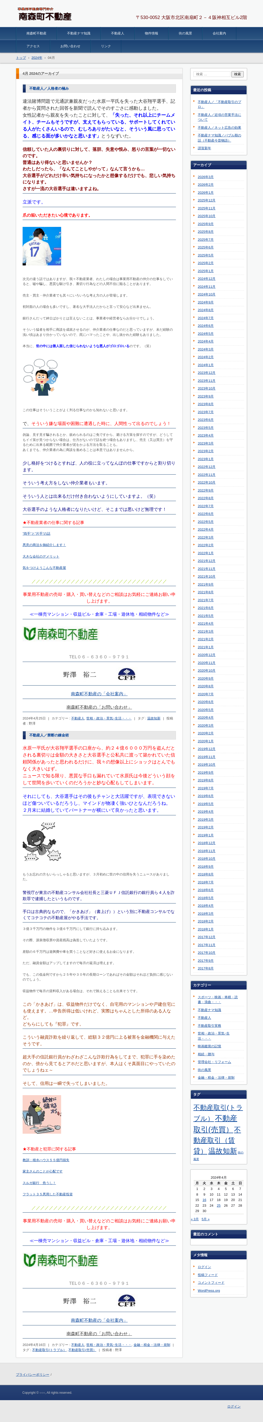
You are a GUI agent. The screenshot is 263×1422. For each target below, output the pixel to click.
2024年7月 (206, 318)
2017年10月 (206, 953)
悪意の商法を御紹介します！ (44, 545)
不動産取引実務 (209, 1026)
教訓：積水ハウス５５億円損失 (46, 1160)
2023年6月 (206, 420)
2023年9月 (206, 396)
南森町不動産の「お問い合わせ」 (99, 707)
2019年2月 (206, 827)
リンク (106, 46)
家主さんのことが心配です (43, 1171)
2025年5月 (206, 255)
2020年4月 (206, 717)
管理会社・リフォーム (214, 1062)
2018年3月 (206, 914)
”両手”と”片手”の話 (36, 533)
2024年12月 (206, 279)
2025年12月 (206, 200)
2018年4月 (206, 906)
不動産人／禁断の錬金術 (49, 735)
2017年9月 (206, 961)
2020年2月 (206, 733)
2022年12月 (206, 467)
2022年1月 (206, 553)
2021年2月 (206, 639)
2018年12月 (206, 843)
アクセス (33, 46)
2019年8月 (206, 780)
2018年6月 (206, 890)
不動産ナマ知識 (78, 33)
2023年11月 (206, 381)
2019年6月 (206, 796)
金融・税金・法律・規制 (152, 1345)
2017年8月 (206, 968)
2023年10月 (206, 388)
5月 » (206, 1219)
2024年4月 (206, 341)
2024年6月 (206, 326)
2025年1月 (206, 271)
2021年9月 (206, 584)
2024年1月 (206, 365)
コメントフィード (211, 1283)
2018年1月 (206, 929)
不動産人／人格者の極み (49, 88)
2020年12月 (206, 655)
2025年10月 (206, 216)
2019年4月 (206, 812)
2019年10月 (206, 765)
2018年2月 (206, 921)
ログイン (204, 1267)
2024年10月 (206, 294)
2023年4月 (206, 435)
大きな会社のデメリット (41, 556)
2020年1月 (206, 741)
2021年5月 (206, 616)
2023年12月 (206, 373)
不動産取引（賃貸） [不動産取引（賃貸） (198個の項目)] (217, 1140)
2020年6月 (206, 702)
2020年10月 (206, 670)
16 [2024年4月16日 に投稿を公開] (204, 1200)
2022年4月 (206, 529)
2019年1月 (206, 835)
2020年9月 (206, 678)
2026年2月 (206, 185)
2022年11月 (206, 475)
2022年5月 (206, 522)
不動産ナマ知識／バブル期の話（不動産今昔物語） (219, 137)
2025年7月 (206, 240)
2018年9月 (206, 867)
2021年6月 (206, 608)
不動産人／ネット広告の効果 (219, 128)
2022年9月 (206, 490)
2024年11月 (206, 287)
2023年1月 (206, 459)
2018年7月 (206, 882)
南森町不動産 (36, 33)
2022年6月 (206, 514)
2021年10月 (206, 576)
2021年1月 (206, 647)
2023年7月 (206, 412)
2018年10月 (206, 859)
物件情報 (151, 33)
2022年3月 (206, 537)
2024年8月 (206, 310)
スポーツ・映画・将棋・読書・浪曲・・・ (218, 999)
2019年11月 (206, 757)
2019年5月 (206, 804)
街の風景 (185, 33)
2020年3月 (206, 725)
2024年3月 (206, 349)
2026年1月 (206, 193)
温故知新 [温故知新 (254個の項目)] (222, 1151)
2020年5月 (206, 710)
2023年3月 (206, 443)
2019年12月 (206, 749)
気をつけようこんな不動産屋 (44, 568)
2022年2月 (206, 545)
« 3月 (195, 1219)
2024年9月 (206, 302)
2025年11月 (206, 208)
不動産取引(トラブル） (49, 1350)
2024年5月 (206, 334)
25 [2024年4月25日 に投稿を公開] (218, 1205)
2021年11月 (206, 569)
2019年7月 (206, 788)
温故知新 (154, 718)
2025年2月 (206, 263)
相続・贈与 (206, 1054)
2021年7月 (206, 600)
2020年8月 (206, 686)
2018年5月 (206, 898)
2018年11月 (206, 851)
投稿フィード (208, 1275)
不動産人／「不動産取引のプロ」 (219, 104)
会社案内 (219, 33)
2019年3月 (206, 819)
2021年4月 (206, 623)
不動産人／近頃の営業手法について (219, 117)
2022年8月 (206, 498)
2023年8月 (206, 404)
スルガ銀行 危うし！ (39, 1183)
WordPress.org (209, 1290)
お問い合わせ (70, 46)
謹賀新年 (204, 148)
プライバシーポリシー (32, 1375)
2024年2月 (206, 357)
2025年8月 (206, 232)
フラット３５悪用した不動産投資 (48, 1194)
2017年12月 (206, 937)
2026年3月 (206, 177)
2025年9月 (206, 224)
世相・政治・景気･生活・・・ (109, 718)
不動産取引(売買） (82, 1350)
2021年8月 (206, 592)
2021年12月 (206, 561)
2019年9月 (206, 772)
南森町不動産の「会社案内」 (99, 693)
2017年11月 (206, 945)
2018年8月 (206, 874)
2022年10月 (206, 482)
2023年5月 (206, 428)
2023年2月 (206, 451)
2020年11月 (206, 663)
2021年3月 (206, 631)
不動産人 (117, 33)
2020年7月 (206, 694)
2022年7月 (206, 506)
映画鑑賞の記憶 (209, 1046)
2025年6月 (206, 247)
